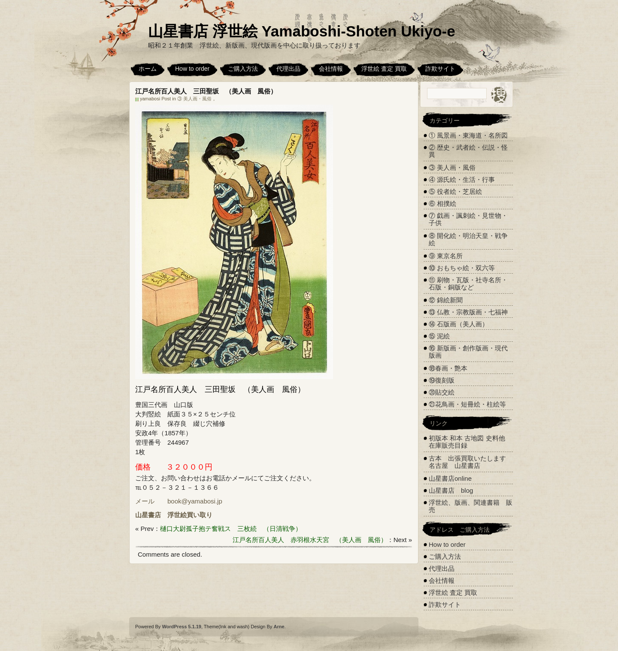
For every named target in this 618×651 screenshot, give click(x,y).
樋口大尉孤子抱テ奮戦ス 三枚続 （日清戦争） (231, 528)
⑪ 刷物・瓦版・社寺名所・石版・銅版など (468, 283)
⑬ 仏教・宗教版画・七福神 (468, 312)
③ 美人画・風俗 (194, 98)
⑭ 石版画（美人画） (458, 324)
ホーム (148, 68)
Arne (278, 626)
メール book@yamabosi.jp (178, 501)
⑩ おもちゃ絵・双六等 (462, 267)
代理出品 (288, 68)
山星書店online (450, 478)
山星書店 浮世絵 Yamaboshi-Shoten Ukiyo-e (301, 31)
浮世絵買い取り (189, 514)
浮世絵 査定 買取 (384, 68)
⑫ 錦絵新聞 (446, 300)
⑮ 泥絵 (439, 336)
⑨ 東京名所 (446, 255)
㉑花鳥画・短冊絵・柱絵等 (467, 404)
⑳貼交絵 (441, 392)
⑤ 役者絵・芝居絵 (455, 191)
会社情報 (331, 68)
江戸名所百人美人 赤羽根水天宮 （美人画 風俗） (310, 539)
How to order (192, 68)
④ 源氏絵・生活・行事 (462, 179)
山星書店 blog (451, 490)
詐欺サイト (440, 68)
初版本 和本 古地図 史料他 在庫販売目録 (467, 441)
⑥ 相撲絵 (442, 203)
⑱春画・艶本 (448, 368)
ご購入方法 (243, 68)
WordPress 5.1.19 (181, 626)
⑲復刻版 (441, 380)
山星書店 (148, 514)
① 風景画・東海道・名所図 (468, 135)
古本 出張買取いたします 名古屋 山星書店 (470, 462)
